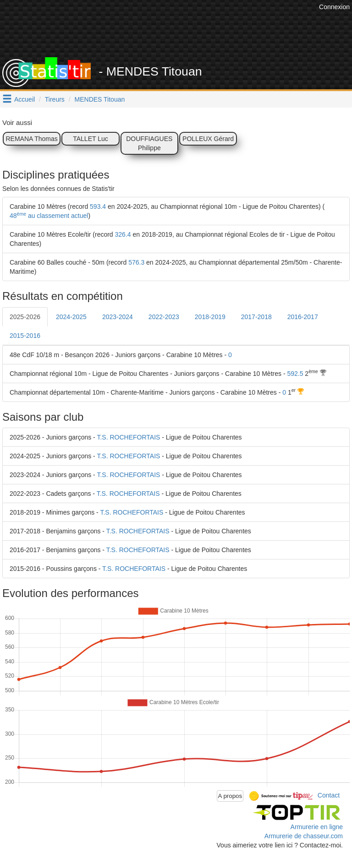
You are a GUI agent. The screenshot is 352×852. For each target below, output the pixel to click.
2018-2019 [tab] (210, 316)
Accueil (24, 99)
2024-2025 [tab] (71, 316)
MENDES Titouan (100, 99)
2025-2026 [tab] (25, 316)
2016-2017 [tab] (302, 316)
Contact (329, 795)
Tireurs (55, 99)
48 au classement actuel (49, 215)
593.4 (98, 206)
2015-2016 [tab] (25, 335)
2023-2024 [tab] (117, 316)
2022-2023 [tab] (163, 316)
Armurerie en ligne (317, 826)
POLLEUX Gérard (208, 138)
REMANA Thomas (31, 138)
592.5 (295, 373)
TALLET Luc (90, 138)
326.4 (123, 234)
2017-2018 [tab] (256, 316)
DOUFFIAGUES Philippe (149, 143)
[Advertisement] (183, 34)
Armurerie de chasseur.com (303, 836)
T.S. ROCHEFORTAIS (128, 437)
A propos (230, 795)
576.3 (136, 262)
